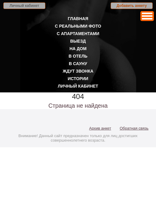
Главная (78, 18)
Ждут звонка (78, 71)
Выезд (78, 41)
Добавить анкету (132, 6)
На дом (78, 48)
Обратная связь (134, 128)
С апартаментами (78, 33)
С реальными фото (78, 26)
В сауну (78, 63)
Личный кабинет (24, 6)
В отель (78, 56)
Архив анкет (100, 128)
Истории (78, 78)
